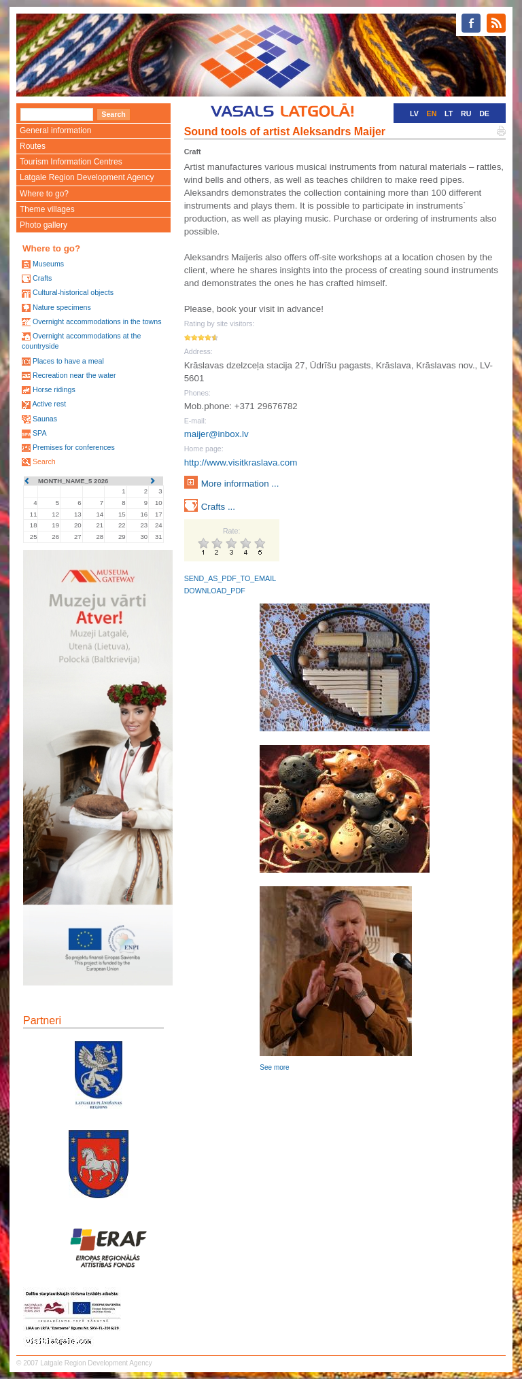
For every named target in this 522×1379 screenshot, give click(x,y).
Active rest (49, 404)
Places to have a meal (68, 361)
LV (414, 113)
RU (466, 113)
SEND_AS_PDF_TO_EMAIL (230, 578)
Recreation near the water (74, 375)
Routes (33, 146)
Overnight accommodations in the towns (97, 321)
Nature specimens (62, 307)
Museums (48, 264)
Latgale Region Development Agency (87, 177)
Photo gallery (43, 225)
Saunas (45, 419)
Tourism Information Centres (71, 162)
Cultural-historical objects (73, 292)
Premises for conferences (74, 447)
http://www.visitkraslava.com (241, 462)
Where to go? (44, 193)
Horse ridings (54, 389)
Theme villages (47, 209)
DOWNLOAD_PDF (214, 591)
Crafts (42, 278)
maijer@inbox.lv (216, 434)
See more (274, 1067)
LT (449, 113)
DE (484, 113)
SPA (40, 433)
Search (44, 461)
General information (55, 130)
